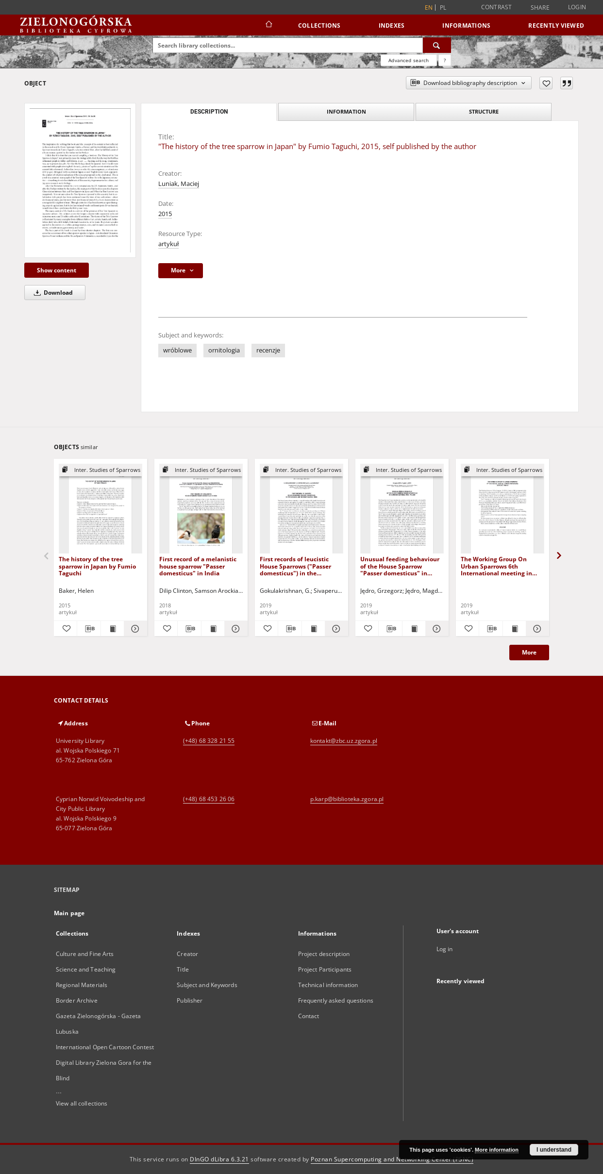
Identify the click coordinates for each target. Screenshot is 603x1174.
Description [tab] (209, 111)
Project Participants (325, 969)
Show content (56, 270)
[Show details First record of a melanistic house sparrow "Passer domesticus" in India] (234, 628)
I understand (553, 1149)
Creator (187, 954)
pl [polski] (443, 7)
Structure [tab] (484, 111)
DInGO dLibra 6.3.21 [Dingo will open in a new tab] (219, 1159)
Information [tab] (346, 111)
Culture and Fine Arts (85, 954)
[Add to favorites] (546, 83)
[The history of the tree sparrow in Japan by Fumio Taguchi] (100, 509)
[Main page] (268, 25)
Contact (308, 1016)
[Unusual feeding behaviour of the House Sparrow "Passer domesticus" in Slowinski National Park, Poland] (402, 509)
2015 (165, 214)
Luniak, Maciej (178, 184)
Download (52, 292)
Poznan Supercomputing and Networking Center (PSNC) (392, 1159)
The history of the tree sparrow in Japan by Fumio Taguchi (97, 566)
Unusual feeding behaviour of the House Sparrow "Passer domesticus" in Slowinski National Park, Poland (399, 566)
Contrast (496, 7)
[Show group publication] (100, 470)
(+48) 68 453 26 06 (208, 799)
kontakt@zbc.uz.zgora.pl (343, 741)
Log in (444, 949)
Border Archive (77, 1000)
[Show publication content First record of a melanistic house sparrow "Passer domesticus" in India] (212, 628)
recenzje (268, 350)
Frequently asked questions (335, 1000)
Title (183, 969)
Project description (324, 954)
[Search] (437, 45)
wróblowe (177, 350)
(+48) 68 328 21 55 (208, 741)
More (529, 652)
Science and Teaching (86, 969)
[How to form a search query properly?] (444, 60)
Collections (319, 25)
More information (497, 1150)
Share (540, 8)
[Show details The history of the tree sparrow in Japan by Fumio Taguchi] (134, 628)
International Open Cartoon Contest (105, 1047)
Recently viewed (556, 25)
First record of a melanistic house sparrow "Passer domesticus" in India (197, 566)
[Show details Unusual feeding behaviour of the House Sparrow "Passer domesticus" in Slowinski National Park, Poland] (435, 628)
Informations (466, 25)
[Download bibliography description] (88, 628)
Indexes (392, 25)
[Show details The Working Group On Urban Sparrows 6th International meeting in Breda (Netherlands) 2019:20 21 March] (536, 628)
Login (577, 7)
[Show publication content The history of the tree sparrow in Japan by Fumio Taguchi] (112, 628)
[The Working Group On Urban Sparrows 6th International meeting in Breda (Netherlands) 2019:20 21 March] (502, 509)
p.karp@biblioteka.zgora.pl (347, 799)
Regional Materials (81, 985)
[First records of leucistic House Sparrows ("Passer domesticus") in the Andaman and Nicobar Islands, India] (301, 509)
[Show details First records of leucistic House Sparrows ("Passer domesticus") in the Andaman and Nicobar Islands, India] (335, 628)
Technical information (328, 985)
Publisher (189, 1000)
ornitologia (224, 350)
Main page (69, 913)
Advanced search (408, 60)
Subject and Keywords (207, 985)
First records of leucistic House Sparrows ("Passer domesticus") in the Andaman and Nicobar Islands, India (295, 566)
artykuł (168, 244)
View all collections (81, 1103)
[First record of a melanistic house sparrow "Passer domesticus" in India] (201, 509)
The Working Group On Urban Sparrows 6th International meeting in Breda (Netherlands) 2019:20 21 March (502, 566)
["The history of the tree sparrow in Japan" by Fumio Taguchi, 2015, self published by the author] (80, 180)
